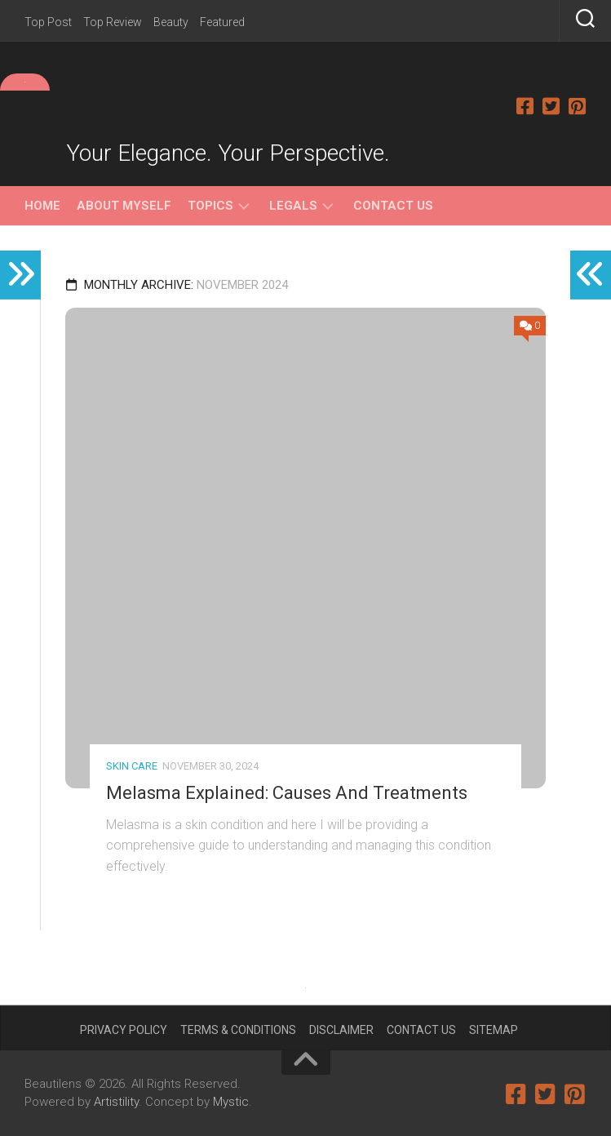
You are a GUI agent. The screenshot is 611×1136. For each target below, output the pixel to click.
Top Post (48, 22)
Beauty (170, 22)
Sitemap (493, 1029)
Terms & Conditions (238, 1029)
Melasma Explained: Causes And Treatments (286, 793)
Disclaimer (341, 1029)
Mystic (231, 1101)
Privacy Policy (123, 1029)
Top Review (112, 22)
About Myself (124, 205)
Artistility (116, 1101)
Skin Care (131, 766)
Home (42, 205)
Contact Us (393, 205)
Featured (222, 22)
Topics (210, 205)
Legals (293, 205)
